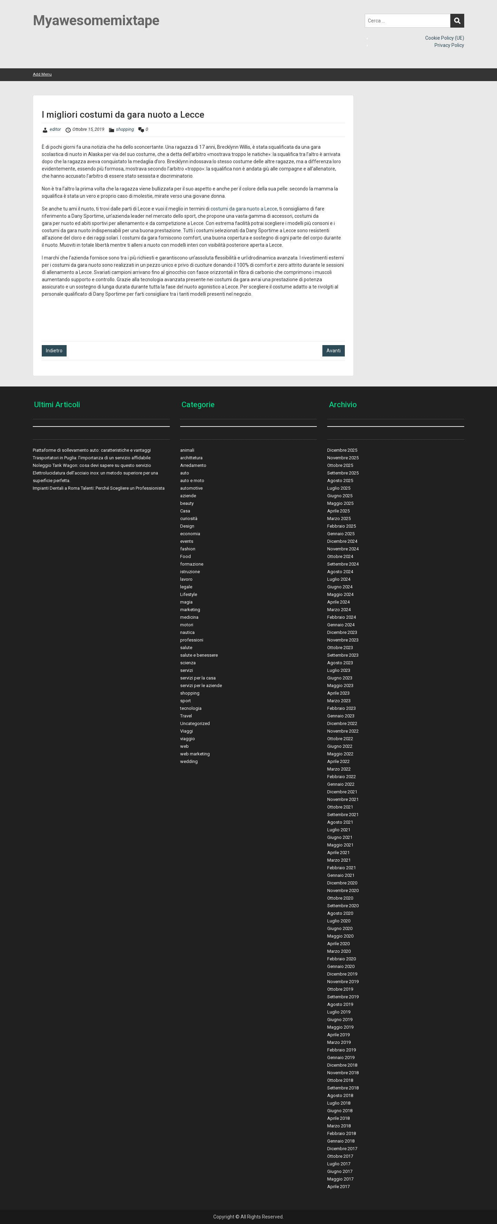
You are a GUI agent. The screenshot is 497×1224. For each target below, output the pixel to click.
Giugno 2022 (339, 746)
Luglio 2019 (338, 1012)
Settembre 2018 (343, 1087)
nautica (187, 632)
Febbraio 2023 (341, 708)
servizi (186, 670)
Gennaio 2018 (340, 1141)
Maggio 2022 (340, 753)
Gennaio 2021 (340, 875)
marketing (190, 609)
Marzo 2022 (339, 769)
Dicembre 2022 (342, 723)
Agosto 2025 (340, 480)
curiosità (188, 518)
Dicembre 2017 (342, 1148)
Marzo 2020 (339, 951)
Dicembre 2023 (342, 632)
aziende (188, 495)
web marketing (195, 753)
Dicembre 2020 (342, 882)
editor (55, 129)
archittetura (191, 457)
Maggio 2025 (340, 503)
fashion (187, 548)
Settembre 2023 (343, 655)
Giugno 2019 (339, 1019)
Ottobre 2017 (340, 1156)
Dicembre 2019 (342, 974)
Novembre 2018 (343, 1072)
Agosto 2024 (340, 571)
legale (186, 586)
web (184, 746)
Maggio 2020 (340, 936)
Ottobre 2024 (340, 556)
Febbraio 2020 (341, 958)
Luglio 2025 (338, 488)
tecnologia (191, 708)
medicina (189, 617)
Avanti (334, 350)
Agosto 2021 (340, 822)
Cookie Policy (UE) (444, 38)
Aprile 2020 (338, 943)
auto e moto (192, 480)
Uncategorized (195, 723)
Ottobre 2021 (340, 807)
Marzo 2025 (339, 518)
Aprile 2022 (338, 761)
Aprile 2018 (338, 1118)
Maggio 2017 (340, 1179)
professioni (191, 640)
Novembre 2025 (343, 457)
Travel (186, 715)
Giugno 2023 (339, 677)
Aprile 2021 (338, 852)
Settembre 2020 (343, 905)
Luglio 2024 (338, 579)
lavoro (186, 579)
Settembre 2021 (343, 814)
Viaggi (186, 731)
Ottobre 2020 (340, 898)
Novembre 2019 (343, 981)
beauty (187, 503)
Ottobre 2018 (340, 1080)
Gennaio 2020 (340, 966)
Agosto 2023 (340, 662)
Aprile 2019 (338, 1034)
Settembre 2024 (343, 564)
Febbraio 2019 (341, 1049)
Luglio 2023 (338, 670)
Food (185, 556)
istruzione (190, 571)
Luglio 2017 (338, 1163)
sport (185, 700)
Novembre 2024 (343, 548)
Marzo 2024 (339, 609)
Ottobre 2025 (340, 465)
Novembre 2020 (343, 890)
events (186, 541)
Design (187, 526)
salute (186, 647)
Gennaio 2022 (340, 784)
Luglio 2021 (338, 829)
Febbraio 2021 (341, 867)
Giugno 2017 (339, 1171)
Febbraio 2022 (341, 776)
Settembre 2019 (343, 996)
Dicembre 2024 (342, 541)
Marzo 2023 (339, 700)
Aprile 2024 (338, 602)
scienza (188, 662)
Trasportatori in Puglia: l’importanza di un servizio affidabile (91, 457)
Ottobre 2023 (340, 647)
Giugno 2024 (339, 586)
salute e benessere (199, 655)
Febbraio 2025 (341, 526)
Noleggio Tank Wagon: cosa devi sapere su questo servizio (92, 465)
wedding (189, 761)
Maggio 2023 (340, 685)
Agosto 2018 (340, 1095)
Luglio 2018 (338, 1103)
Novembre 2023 (343, 640)
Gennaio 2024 (340, 624)
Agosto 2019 (340, 1004)
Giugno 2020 (339, 928)
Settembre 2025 (343, 473)
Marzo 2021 (339, 860)
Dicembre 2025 (342, 450)
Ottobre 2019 (340, 989)
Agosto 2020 (340, 913)
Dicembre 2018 (342, 1065)
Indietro (54, 350)
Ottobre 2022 (340, 738)
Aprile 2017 (338, 1186)
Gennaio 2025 (340, 533)
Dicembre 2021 (342, 791)
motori (186, 624)
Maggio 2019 (340, 1027)
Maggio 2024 (340, 594)
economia (190, 533)
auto (184, 473)
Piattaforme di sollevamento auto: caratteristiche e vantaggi (92, 450)
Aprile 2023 (338, 693)
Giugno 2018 (339, 1110)
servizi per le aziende (201, 685)
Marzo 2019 (339, 1042)
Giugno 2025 (339, 495)
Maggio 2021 (340, 845)
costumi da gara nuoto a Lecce (244, 209)
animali (187, 450)
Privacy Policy (449, 45)
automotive (191, 488)
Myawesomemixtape (96, 20)
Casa (185, 510)
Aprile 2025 (338, 510)
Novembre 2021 (343, 799)
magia (186, 602)
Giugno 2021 (339, 837)
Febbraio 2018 (341, 1133)
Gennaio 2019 (340, 1057)
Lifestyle (188, 594)
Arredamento (193, 465)
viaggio (187, 738)
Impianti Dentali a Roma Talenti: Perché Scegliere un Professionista (99, 488)
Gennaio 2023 (340, 715)
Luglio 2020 (338, 920)
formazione (191, 564)
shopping (125, 129)
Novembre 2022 (343, 731)
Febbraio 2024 (341, 617)
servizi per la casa (198, 677)
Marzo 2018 (339, 1125)
